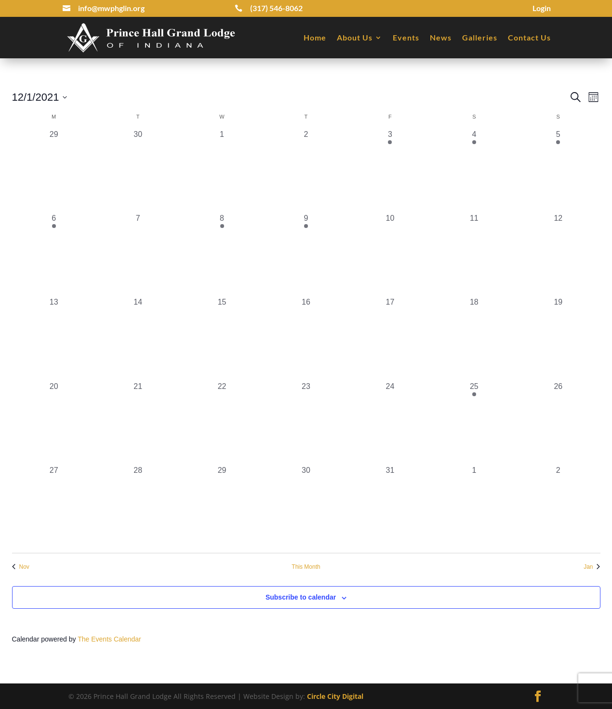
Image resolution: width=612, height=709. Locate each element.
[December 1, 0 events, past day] (222, 171)
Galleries (479, 37)
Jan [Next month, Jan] (592, 566)
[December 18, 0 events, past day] (474, 338)
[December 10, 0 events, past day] (390, 254)
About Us (355, 37)
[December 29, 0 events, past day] (222, 506)
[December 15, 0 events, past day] (222, 338)
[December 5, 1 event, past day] (558, 171)
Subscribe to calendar (301, 597)
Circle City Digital (335, 696)
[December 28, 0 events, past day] (138, 506)
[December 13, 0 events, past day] (54, 338)
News (441, 37)
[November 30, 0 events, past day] (138, 171)
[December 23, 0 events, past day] (306, 423)
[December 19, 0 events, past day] (558, 338)
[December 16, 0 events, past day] (306, 338)
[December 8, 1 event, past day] (222, 254)
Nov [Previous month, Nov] (20, 566)
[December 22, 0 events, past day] (222, 423)
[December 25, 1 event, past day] (474, 423)
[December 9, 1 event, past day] (306, 254)
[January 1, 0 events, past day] (474, 506)
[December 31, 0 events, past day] (390, 506)
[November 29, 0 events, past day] (54, 171)
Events (406, 37)
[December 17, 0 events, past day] (390, 338)
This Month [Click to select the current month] (306, 566)
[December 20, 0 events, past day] (54, 423)
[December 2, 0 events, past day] (306, 171)
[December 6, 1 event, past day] (54, 254)
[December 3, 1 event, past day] (390, 171)
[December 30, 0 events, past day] (306, 506)
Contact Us (529, 37)
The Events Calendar (109, 639)
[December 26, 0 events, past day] (558, 423)
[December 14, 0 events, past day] (138, 338)
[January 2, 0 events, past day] (558, 506)
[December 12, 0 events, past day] (558, 254)
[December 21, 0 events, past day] (138, 423)
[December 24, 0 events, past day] (390, 423)
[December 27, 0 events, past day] (54, 506)
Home (315, 37)
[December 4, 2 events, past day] (474, 171)
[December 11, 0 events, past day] (474, 254)
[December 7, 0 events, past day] (138, 254)
